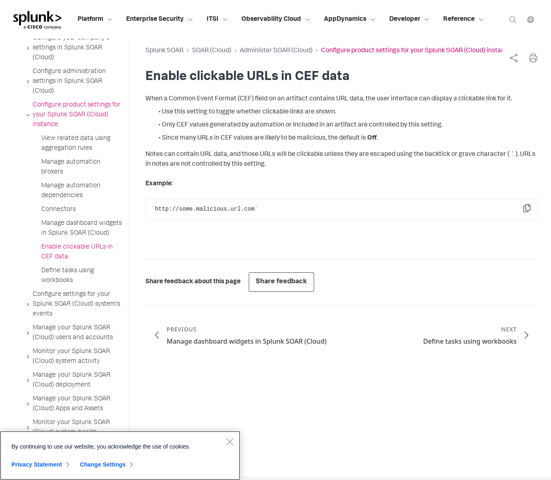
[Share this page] (513, 58)
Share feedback (281, 281)
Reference (463, 19)
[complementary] (513, 58)
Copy (532, 211)
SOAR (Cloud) (211, 51)
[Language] (530, 19)
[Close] (229, 445)
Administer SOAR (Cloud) (276, 51)
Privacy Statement (36, 467)
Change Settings (103, 467)
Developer (409, 19)
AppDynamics (350, 19)
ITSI (217, 19)
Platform (95, 19)
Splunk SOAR (164, 51)
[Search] (512, 19)
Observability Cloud (276, 19)
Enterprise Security (160, 19)
